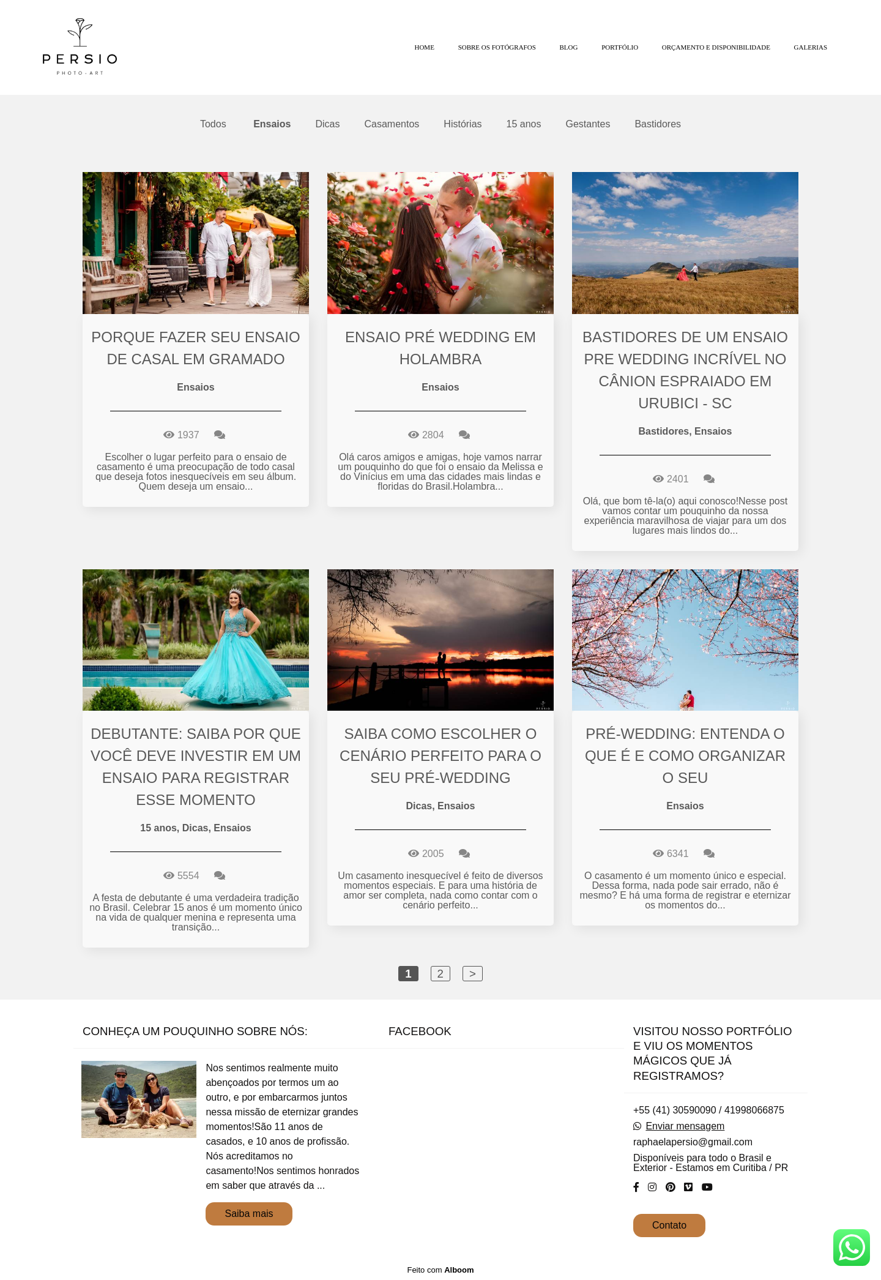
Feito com (440, 1269)
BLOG (569, 47)
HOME (424, 47)
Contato (669, 1225)
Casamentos (392, 124)
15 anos (524, 124)
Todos (213, 124)
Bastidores (657, 124)
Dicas (327, 124)
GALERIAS (810, 47)
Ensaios (272, 124)
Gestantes (588, 124)
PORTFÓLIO (619, 47)
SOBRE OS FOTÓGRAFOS (497, 47)
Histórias (462, 124)
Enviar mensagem (684, 1126)
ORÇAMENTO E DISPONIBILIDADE (716, 47)
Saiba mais (249, 1213)
